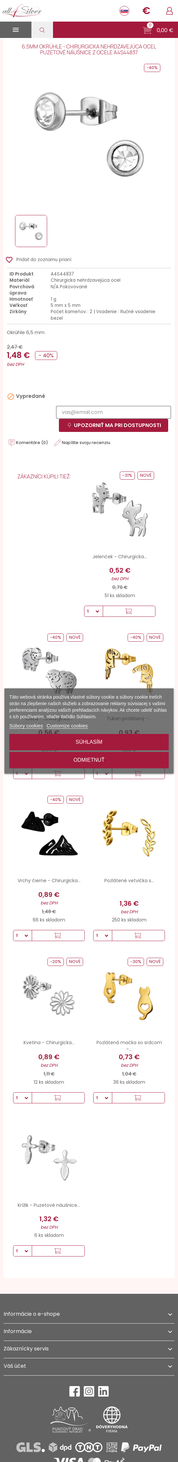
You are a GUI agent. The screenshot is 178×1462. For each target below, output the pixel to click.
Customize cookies (67, 725)
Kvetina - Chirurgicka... (49, 1042)
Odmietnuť (88, 760)
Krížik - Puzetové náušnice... (49, 1205)
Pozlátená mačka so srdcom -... (129, 1045)
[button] (158, 30)
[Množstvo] (93, 611)
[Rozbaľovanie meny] (146, 10)
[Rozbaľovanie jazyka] (124, 11)
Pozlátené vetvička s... (129, 880)
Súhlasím (89, 742)
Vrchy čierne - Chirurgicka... (49, 880)
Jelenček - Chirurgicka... (120, 556)
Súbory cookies (26, 725)
